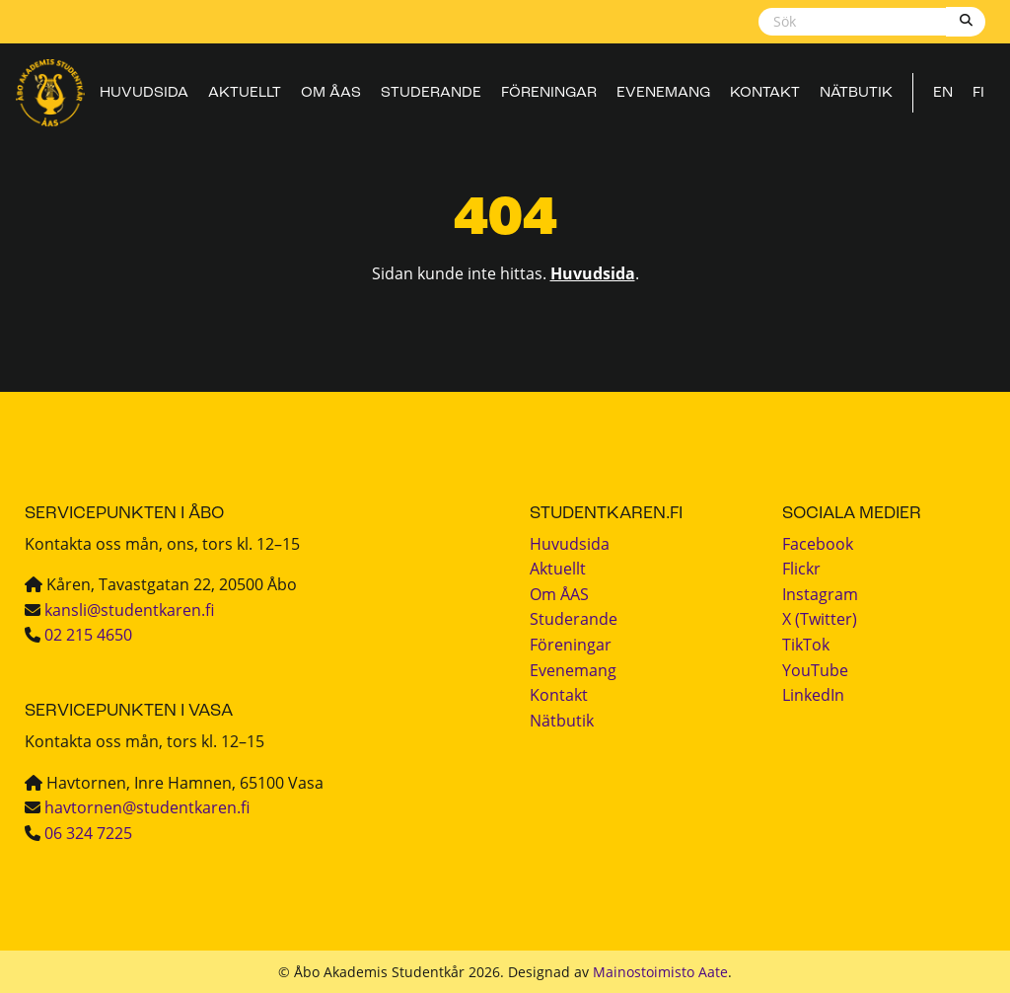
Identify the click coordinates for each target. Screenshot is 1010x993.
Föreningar (549, 94)
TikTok (806, 644)
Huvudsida (144, 94)
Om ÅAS (331, 94)
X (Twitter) (819, 619)
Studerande (431, 94)
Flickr (801, 568)
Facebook (817, 544)
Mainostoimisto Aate (660, 971)
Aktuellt (244, 94)
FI (978, 94)
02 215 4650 (88, 635)
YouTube (815, 670)
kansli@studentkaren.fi (129, 610)
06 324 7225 (88, 833)
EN (943, 94)
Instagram (820, 594)
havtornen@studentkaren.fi (147, 807)
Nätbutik (856, 94)
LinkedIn (813, 695)
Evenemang (663, 94)
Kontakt (765, 94)
